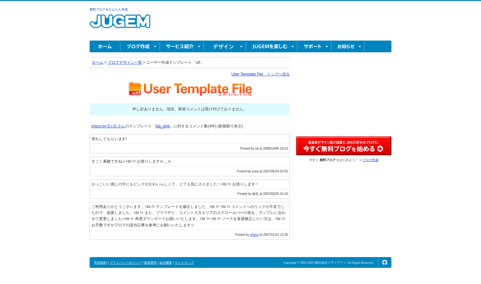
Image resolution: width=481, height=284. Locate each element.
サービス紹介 (182, 46)
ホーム (105, 46)
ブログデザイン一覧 (125, 62)
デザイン (225, 46)
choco (254, 234)
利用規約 (100, 262)
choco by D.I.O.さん (108, 126)
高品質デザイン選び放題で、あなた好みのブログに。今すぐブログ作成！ (343, 145)
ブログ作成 (140, 46)
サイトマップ (184, 262)
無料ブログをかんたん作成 (109, 9)
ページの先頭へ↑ (384, 262)
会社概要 (165, 262)
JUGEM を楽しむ (271, 46)
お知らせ (347, 46)
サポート (314, 46)
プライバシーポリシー (125, 262)
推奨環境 (150, 262)
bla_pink (163, 126)
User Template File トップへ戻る (260, 74)
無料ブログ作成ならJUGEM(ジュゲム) (120, 25)
